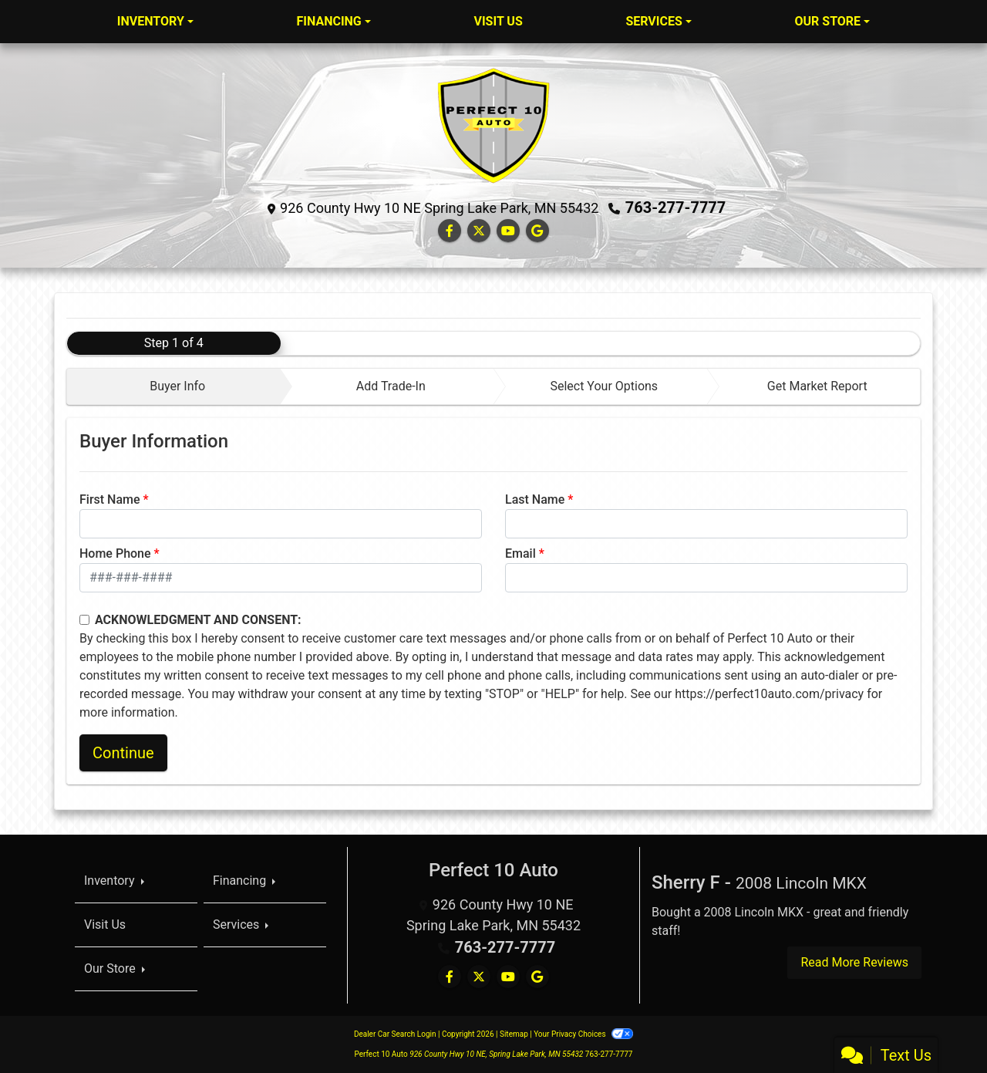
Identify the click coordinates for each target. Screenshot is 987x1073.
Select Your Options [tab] (604, 386)
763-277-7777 (675, 207)
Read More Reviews (854, 962)
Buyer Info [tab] (177, 386)
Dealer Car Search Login (395, 1034)
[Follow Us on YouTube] (508, 231)
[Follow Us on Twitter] (478, 231)
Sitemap (514, 1034)
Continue (123, 753)
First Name (109, 499)
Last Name (534, 499)
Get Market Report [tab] (817, 386)
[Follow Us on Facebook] (449, 231)
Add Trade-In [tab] (391, 386)
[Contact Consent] (84, 620)
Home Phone (115, 553)
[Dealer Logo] (493, 124)
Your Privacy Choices (583, 1034)
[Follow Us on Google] (537, 231)
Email (520, 553)
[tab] (174, 386)
